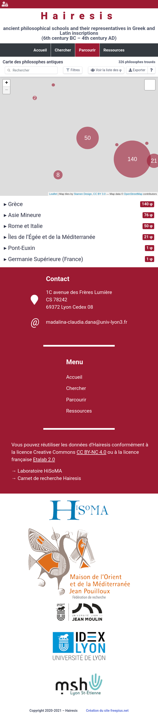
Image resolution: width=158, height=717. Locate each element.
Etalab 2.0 (44, 459)
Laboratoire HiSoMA (40, 471)
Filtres (73, 70)
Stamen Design (83, 193)
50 (87, 138)
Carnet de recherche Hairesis (49, 478)
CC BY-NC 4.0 (91, 452)
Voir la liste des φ (106, 70)
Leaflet (53, 193)
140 (132, 159)
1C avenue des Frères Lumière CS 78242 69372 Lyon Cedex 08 (71, 299)
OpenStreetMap (133, 193)
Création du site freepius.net (107, 710)
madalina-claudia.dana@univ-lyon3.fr (79, 322)
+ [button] (6, 83)
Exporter (137, 70)
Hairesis (79, 16)
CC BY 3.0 (99, 193)
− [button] (6, 90)
